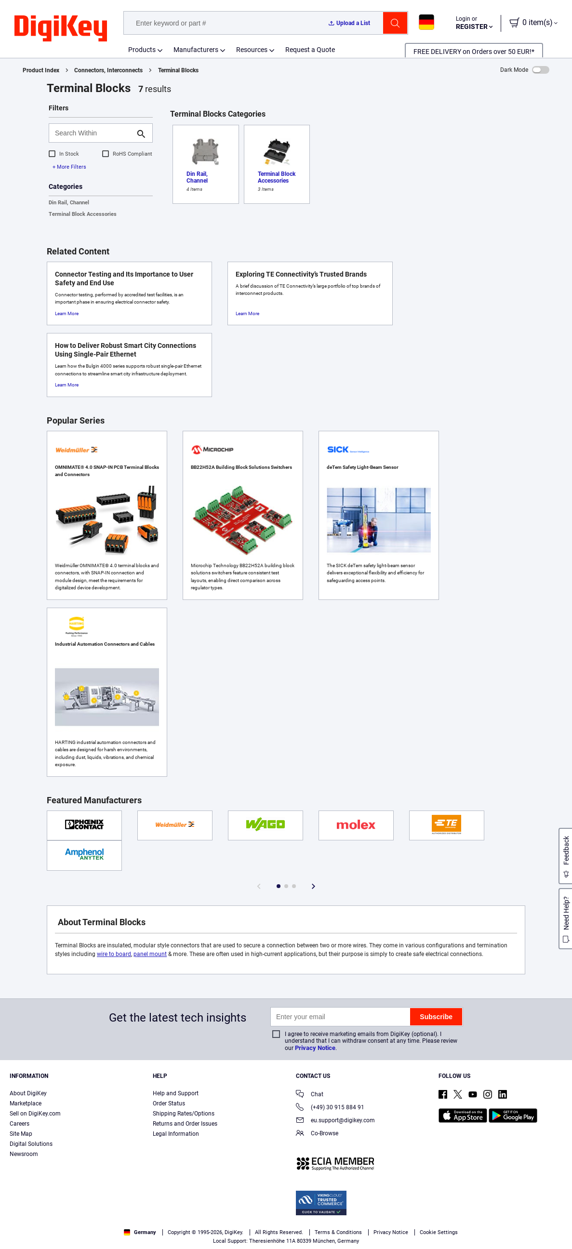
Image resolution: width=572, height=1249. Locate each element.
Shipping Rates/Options (183, 1113)
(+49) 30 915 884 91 (330, 1108)
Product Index (41, 70)
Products (142, 49)
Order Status (169, 1103)
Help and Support (176, 1093)
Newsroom (24, 1154)
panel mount (150, 954)
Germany (140, 1232)
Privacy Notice (315, 1047)
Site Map (21, 1133)
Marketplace (25, 1103)
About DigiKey (28, 1093)
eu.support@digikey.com (335, 1121)
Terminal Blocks (178, 70)
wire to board (114, 954)
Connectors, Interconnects (108, 70)
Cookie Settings (439, 1232)
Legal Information (176, 1133)
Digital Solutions (31, 1144)
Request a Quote (310, 49)
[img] (60, 28)
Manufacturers (195, 49)
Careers (19, 1123)
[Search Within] (93, 133)
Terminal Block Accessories (83, 214)
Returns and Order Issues (185, 1123)
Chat (309, 1095)
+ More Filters (69, 167)
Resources (251, 49)
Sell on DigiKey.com (35, 1113)
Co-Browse (317, 1134)
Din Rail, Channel (69, 202)
